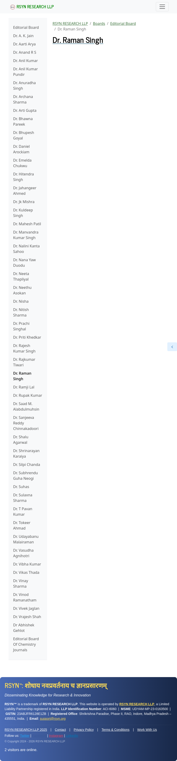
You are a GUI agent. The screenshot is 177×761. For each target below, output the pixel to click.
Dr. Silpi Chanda (26, 464)
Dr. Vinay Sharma (20, 583)
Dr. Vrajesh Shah (27, 616)
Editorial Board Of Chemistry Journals (26, 644)
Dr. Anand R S (24, 52)
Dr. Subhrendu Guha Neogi (25, 475)
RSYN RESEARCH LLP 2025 (26, 729)
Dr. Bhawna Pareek (23, 121)
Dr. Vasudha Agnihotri (23, 553)
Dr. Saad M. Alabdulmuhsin (26, 406)
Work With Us (147, 729)
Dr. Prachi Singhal (21, 326)
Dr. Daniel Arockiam (21, 149)
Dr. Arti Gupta (24, 110)
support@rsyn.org (52, 718)
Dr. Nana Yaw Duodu (24, 262)
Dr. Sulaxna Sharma (22, 497)
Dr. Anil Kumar (25, 60)
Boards (99, 23)
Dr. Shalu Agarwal (20, 439)
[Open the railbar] (172, 346)
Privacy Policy (84, 729)
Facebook (39, 735)
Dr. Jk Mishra (24, 201)
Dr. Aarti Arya (24, 44)
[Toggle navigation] (162, 6)
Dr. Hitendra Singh (23, 177)
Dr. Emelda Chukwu (22, 163)
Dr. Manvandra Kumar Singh (25, 235)
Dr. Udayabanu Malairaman (25, 539)
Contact (60, 729)
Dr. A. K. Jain (23, 35)
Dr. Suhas (21, 486)
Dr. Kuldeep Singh (23, 212)
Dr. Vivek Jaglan (26, 608)
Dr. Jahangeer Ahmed (24, 190)
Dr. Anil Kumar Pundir (25, 71)
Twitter (25, 735)
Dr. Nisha (21, 301)
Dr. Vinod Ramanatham (24, 597)
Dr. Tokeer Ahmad (21, 525)
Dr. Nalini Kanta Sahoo (26, 248)
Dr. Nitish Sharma (21, 312)
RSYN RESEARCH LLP (32, 6)
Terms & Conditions (115, 729)
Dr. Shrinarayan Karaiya (26, 453)
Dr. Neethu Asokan (22, 290)
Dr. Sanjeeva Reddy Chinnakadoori (25, 423)
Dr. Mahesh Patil (27, 223)
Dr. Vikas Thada (26, 572)
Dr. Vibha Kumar (27, 564)
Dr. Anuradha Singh (24, 85)
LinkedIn (72, 735)
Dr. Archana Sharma (23, 99)
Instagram (56, 735)
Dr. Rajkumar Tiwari (24, 362)
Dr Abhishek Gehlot (23, 627)
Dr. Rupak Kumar (27, 395)
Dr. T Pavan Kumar (22, 511)
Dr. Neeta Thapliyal (21, 276)
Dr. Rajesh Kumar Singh (24, 348)
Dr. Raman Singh (22, 376)
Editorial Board (26, 27)
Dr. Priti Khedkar (27, 337)
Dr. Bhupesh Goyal (23, 135)
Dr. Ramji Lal (23, 387)
